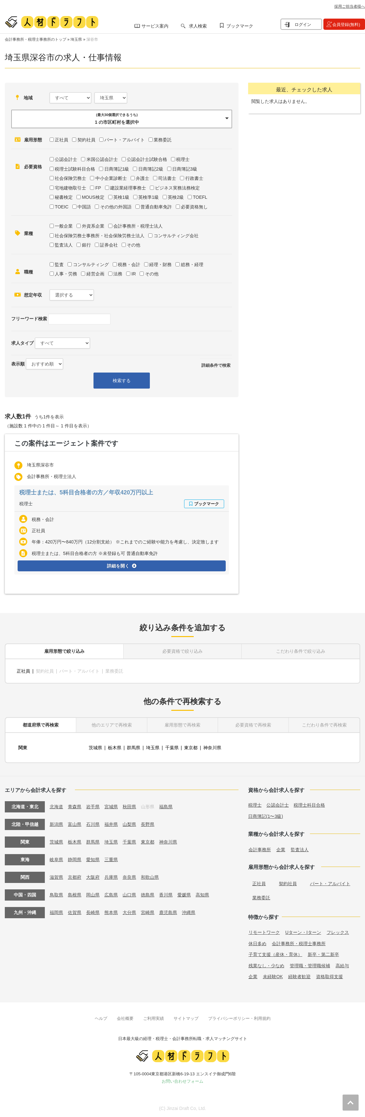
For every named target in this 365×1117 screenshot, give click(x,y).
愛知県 (93, 859)
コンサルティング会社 (176, 235)
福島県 (166, 806)
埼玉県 (76, 39)
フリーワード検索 (29, 318)
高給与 (342, 965)
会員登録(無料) (346, 24)
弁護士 (142, 178)
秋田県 (129, 806)
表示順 (18, 363)
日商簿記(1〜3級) (265, 816)
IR (133, 273)
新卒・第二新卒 (323, 954)
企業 (280, 849)
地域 (28, 97)
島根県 (74, 894)
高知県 (202, 894)
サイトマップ (186, 1018)
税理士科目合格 (309, 805)
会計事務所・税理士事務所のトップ (35, 39)
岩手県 (93, 806)
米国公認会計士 (102, 159)
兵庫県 (111, 877)
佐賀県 (74, 912)
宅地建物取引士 (70, 187)
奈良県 (129, 877)
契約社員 (86, 139)
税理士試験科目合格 (75, 169)
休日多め (257, 943)
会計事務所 (259, 849)
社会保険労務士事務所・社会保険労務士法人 (99, 235)
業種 (28, 233)
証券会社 (109, 245)
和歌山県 (150, 877)
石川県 (93, 824)
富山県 (74, 824)
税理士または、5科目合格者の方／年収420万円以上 (86, 492)
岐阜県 (56, 859)
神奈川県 (212, 747)
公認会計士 (66, 159)
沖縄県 (188, 912)
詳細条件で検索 (216, 365)
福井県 (111, 824)
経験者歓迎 (299, 976)
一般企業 (64, 226)
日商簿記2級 (150, 169)
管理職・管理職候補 (310, 965)
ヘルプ (101, 1018)
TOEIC (62, 206)
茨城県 (95, 747)
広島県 (111, 894)
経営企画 (95, 273)
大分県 (129, 912)
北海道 (56, 806)
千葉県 (172, 747)
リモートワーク (264, 932)
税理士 (183, 159)
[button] (121, 119)
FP (98, 187)
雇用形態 (33, 139)
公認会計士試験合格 (147, 159)
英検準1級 (148, 197)
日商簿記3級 (184, 169)
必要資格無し (194, 206)
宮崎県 (147, 912)
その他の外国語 (116, 206)
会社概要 (125, 1018)
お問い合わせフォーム (182, 1081)
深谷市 (92, 39)
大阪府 (93, 877)
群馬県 (133, 747)
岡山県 (93, 894)
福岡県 (56, 912)
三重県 (111, 859)
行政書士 (194, 178)
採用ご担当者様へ (349, 6)
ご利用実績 (153, 1018)
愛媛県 (184, 894)
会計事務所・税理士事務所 (299, 943)
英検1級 (121, 197)
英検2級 (176, 197)
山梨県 (129, 824)
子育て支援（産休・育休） (275, 954)
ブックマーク (239, 26)
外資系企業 (93, 226)
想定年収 (33, 295)
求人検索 (198, 26)
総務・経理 (192, 264)
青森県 (74, 806)
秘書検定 (64, 197)
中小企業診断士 (111, 178)
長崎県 (93, 912)
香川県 (166, 894)
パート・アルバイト (124, 139)
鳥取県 (56, 894)
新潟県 (56, 824)
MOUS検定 (93, 197)
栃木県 (114, 747)
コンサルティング (91, 264)
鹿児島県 (168, 912)
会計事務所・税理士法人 (138, 226)
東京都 (191, 747)
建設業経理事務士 (128, 187)
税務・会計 (129, 264)
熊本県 (111, 912)
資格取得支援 (329, 976)
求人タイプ (22, 343)
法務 (117, 273)
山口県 (129, 894)
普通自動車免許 (156, 206)
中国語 (84, 206)
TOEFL (200, 197)
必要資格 (33, 166)
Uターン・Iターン (303, 932)
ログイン (303, 24)
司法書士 (167, 178)
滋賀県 (56, 877)
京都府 (74, 877)
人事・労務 (66, 273)
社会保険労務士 (70, 178)
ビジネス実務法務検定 (177, 187)
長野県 (147, 824)
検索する (122, 380)
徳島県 (147, 894)
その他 (133, 245)
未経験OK (273, 976)
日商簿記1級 (116, 169)
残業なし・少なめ (266, 965)
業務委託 (163, 139)
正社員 (61, 139)
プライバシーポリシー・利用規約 (239, 1018)
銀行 (86, 245)
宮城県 (111, 806)
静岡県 (74, 859)
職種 (28, 271)
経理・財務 (160, 264)
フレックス (338, 932)
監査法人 (64, 245)
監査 (59, 264)
